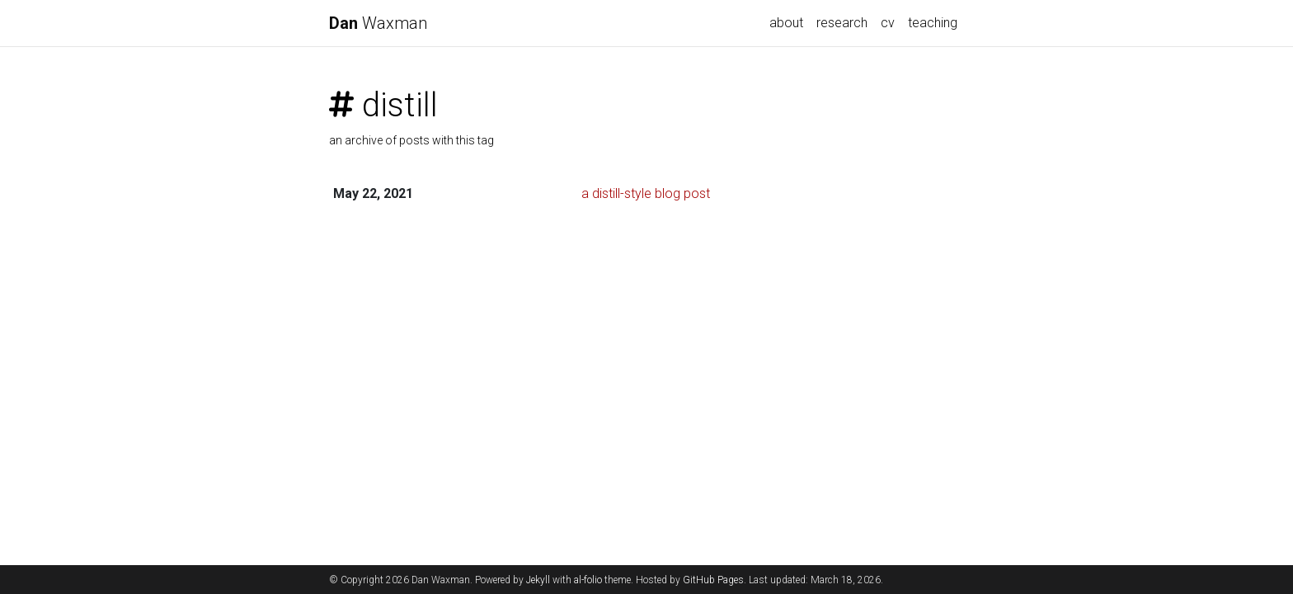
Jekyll (538, 580)
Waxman (378, 23)
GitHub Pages (713, 580)
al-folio (588, 580)
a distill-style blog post (645, 193)
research (841, 23)
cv (888, 23)
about (786, 23)
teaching (932, 23)
